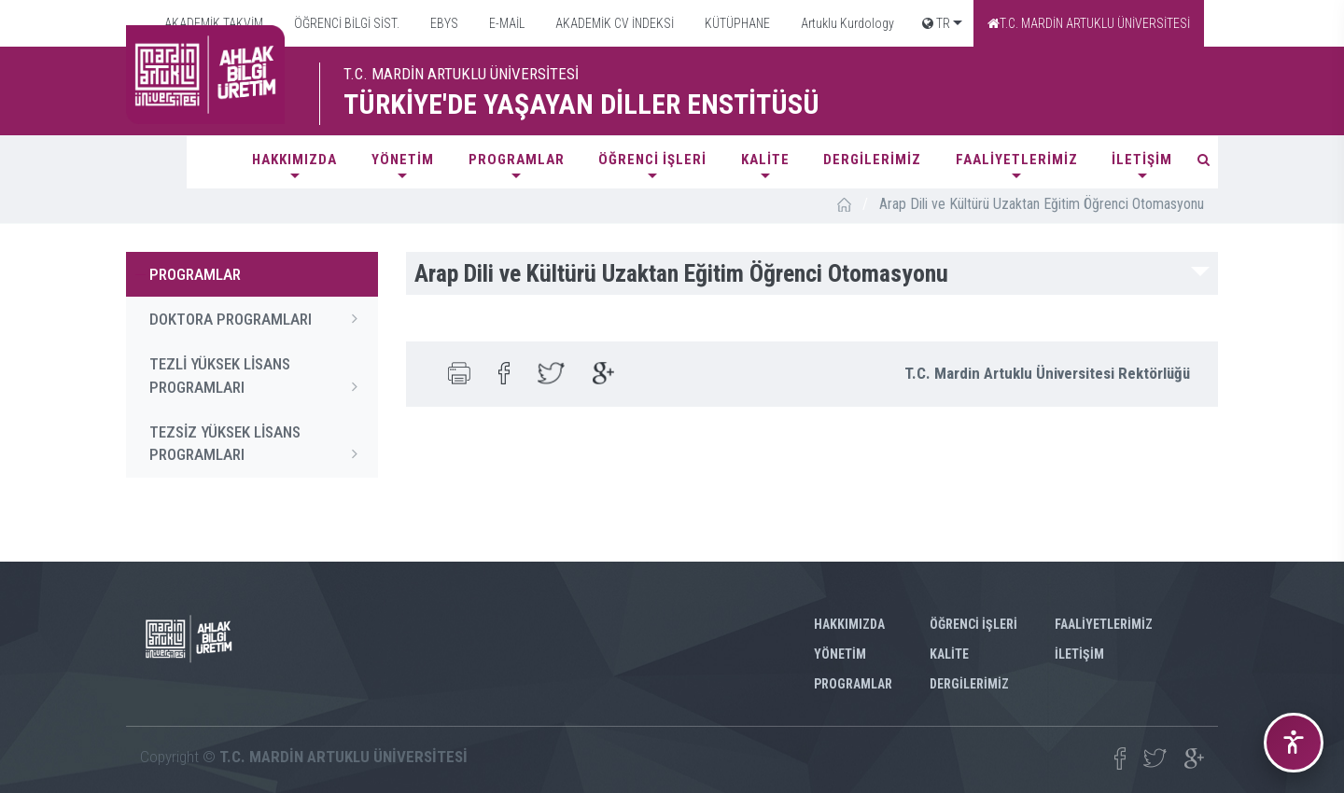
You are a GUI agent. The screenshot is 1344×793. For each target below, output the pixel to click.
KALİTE (765, 159)
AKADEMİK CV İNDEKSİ (613, 23)
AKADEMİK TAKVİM (212, 23)
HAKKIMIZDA (294, 159)
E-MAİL (505, 23)
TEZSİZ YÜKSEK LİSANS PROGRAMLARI (259, 444)
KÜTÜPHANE (736, 23)
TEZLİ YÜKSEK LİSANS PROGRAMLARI (259, 376)
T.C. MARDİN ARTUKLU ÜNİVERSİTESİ (1088, 23)
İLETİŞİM (1142, 159)
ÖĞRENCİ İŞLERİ (652, 159)
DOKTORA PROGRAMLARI (259, 318)
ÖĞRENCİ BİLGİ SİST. (345, 23)
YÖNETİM (402, 159)
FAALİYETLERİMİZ (1017, 159)
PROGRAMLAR (517, 159)
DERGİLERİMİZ (872, 159)
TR (936, 23)
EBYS (442, 23)
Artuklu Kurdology (846, 23)
